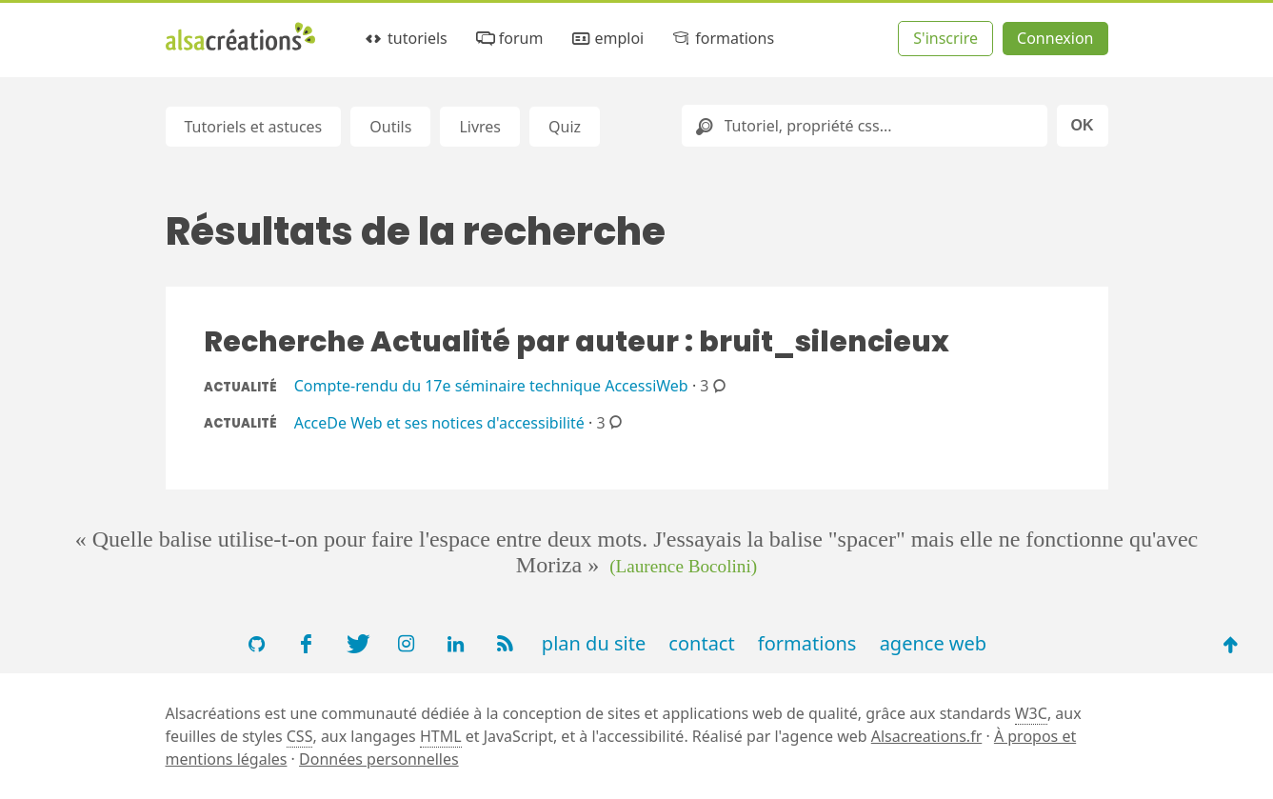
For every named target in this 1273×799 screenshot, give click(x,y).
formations (722, 39)
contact (701, 643)
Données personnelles (379, 759)
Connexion (1055, 38)
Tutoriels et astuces (254, 126)
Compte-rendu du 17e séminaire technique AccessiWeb (491, 385)
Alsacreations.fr (927, 736)
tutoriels (405, 39)
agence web (933, 643)
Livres (480, 126)
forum (508, 39)
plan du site (594, 643)
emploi (606, 39)
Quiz (564, 126)
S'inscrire (945, 38)
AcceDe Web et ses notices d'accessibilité (439, 421)
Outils (390, 126)
